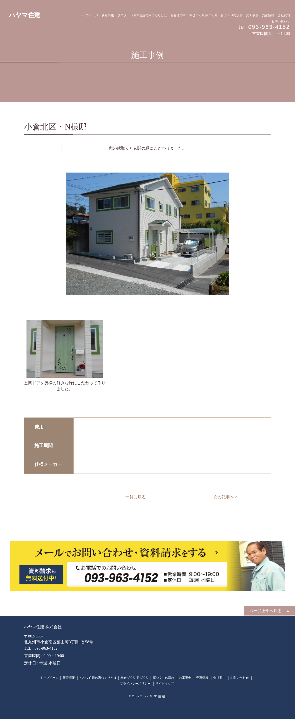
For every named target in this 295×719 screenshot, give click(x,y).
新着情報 (108, 15)
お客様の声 (178, 15)
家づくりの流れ (232, 15)
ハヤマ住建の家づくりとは (148, 15)
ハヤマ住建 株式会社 (43, 627)
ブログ (122, 15)
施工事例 (252, 15)
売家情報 (268, 15)
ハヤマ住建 (24, 15)
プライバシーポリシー (135, 683)
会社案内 (284, 15)
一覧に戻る (135, 497)
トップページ (89, 15)
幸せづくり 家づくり (203, 15)
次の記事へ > (225, 497)
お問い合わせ (281, 21)
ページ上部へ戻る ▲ (269, 611)
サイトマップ (164, 683)
